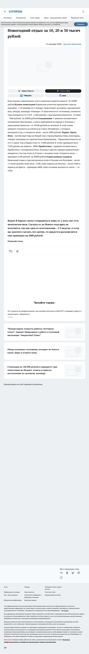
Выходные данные (30, 600)
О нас (6, 587)
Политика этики (50, 592)
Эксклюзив (8, 18)
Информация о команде (12, 592)
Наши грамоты (29, 592)
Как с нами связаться (11, 595)
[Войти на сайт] (83, 11)
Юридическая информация (13, 600)
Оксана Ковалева (72, 44)
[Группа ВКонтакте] (61, 573)
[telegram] (18, 251)
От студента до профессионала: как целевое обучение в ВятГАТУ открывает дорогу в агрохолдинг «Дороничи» (44, 314)
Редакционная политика (53, 595)
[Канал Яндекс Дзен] (63, 91)
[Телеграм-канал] (26, 95)
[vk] (11, 251)
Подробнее (64, 610)
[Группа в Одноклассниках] (67, 573)
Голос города (35, 18)
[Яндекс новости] (26, 91)
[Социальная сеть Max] (63, 95)
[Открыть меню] (5, 11)
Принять (80, 24)
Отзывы (27, 587)
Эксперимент (21, 18)
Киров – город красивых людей (55, 18)
